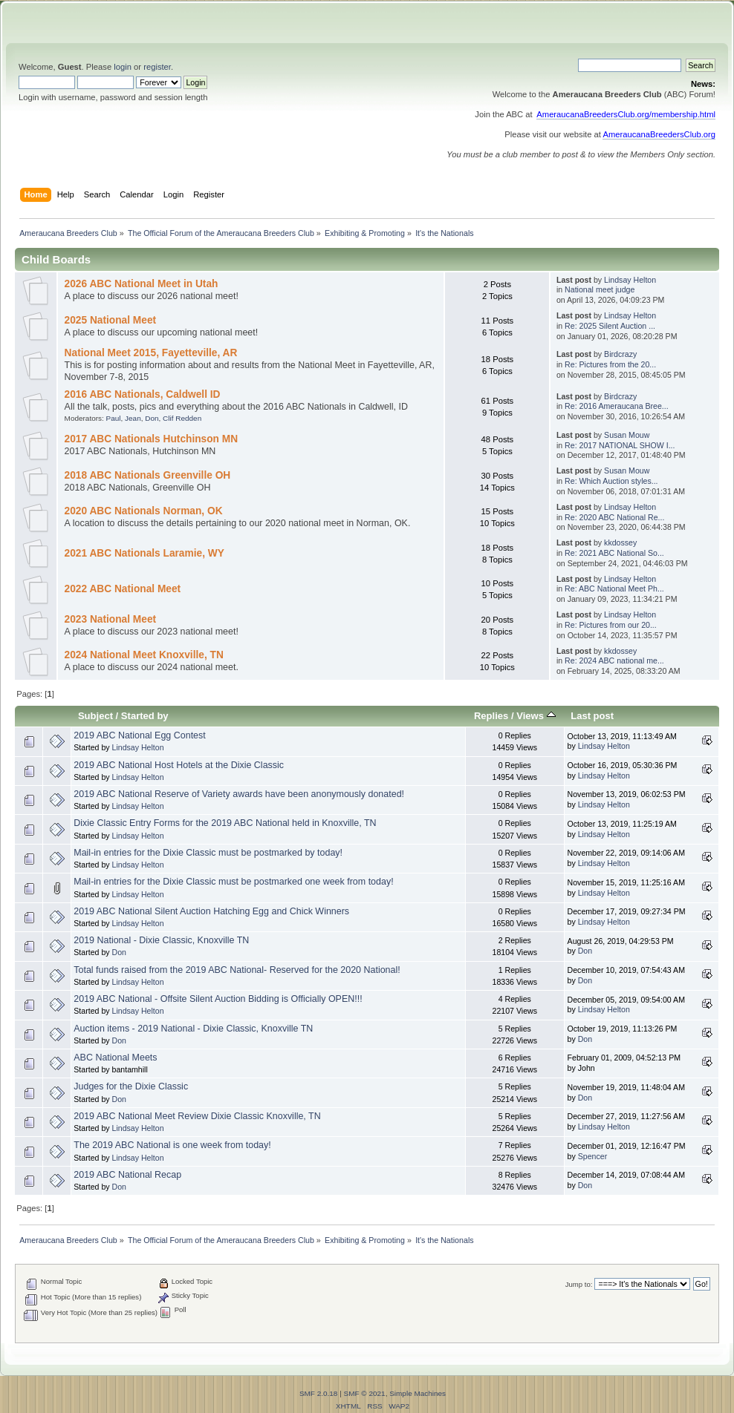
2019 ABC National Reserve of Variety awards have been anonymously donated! (239, 794)
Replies (491, 715)
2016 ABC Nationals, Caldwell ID (143, 394)
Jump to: (579, 1284)
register (157, 66)
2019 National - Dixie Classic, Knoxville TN (161, 940)
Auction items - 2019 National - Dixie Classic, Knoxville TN (193, 1028)
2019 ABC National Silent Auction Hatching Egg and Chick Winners (211, 911)
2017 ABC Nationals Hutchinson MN (151, 439)
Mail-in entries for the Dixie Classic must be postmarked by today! (208, 853)
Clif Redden (182, 418)
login (122, 66)
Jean (133, 418)
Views (535, 715)
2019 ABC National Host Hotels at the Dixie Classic (179, 765)
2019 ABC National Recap (127, 1175)
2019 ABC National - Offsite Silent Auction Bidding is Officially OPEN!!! (218, 999)
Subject (95, 715)
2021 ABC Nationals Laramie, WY (144, 553)
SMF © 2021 (365, 1393)
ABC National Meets (115, 1057)
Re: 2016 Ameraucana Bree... (617, 405)
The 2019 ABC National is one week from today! (172, 1145)
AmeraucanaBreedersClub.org (659, 134)
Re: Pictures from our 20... (611, 624)
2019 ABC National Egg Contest (139, 735)
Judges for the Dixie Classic (131, 1086)
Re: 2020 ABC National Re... (614, 517)
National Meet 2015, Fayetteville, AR (151, 352)
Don (151, 418)
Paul (113, 418)
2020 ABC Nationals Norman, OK (144, 511)
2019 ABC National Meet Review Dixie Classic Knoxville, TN (197, 1116)
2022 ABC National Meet (123, 588)
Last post (592, 715)
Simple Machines (417, 1393)
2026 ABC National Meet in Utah (141, 283)
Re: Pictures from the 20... (610, 364)
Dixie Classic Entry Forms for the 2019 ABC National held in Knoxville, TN (225, 823)
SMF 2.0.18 (318, 1393)
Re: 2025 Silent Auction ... (610, 325)
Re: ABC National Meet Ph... (614, 588)
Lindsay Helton (630, 279)
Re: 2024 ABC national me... (614, 660)
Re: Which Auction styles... (611, 480)
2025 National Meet (111, 320)
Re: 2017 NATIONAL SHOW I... (620, 445)
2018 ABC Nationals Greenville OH (148, 475)
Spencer (592, 1156)
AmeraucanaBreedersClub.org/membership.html (625, 114)
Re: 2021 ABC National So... (614, 552)
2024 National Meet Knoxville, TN (144, 654)
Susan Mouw (626, 434)
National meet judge (599, 289)
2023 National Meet (111, 619)
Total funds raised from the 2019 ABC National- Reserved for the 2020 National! (237, 970)
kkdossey (620, 542)
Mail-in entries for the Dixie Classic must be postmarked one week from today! (233, 881)
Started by (145, 715)
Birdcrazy (620, 354)
